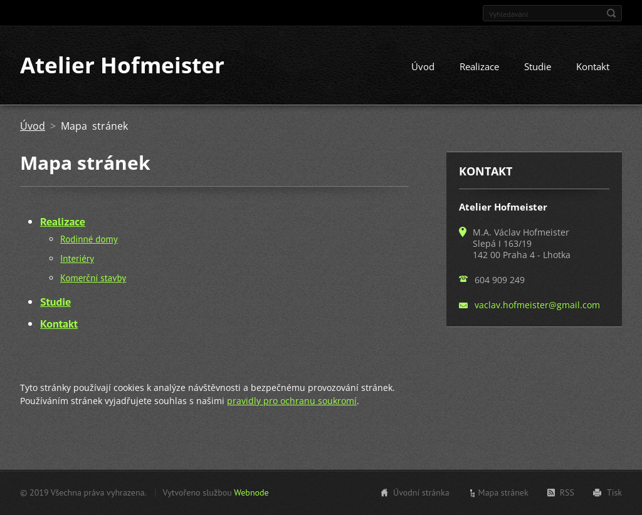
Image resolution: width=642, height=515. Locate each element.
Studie (537, 67)
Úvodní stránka (421, 492)
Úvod (422, 67)
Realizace (479, 67)
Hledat (611, 13)
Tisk (614, 492)
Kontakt (592, 67)
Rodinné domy (89, 240)
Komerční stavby (93, 278)
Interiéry (77, 259)
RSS (567, 492)
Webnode (251, 492)
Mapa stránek (503, 492)
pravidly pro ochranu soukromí (292, 401)
